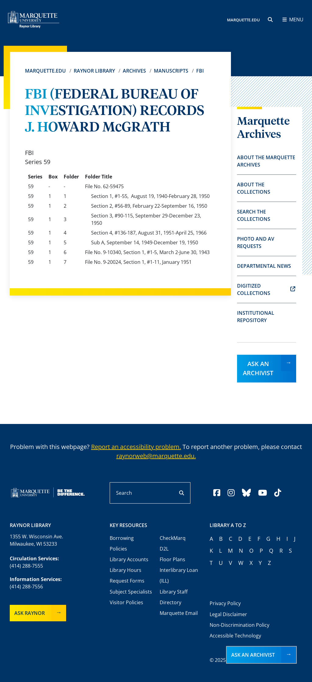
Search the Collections (253, 215)
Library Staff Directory (174, 597)
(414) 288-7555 (26, 565)
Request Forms (127, 580)
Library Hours (125, 570)
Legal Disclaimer (228, 614)
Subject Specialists (131, 591)
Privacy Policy (225, 603)
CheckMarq (173, 538)
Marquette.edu (45, 70)
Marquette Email (179, 613)
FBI (200, 70)
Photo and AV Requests (255, 242)
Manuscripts (171, 70)
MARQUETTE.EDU (243, 20)
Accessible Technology (235, 635)
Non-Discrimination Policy (239, 625)
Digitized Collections (266, 289)
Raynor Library (94, 70)
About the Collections (253, 188)
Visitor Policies (126, 602)
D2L (164, 548)
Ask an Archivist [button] (253, 654)
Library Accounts (129, 559)
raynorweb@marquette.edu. (156, 456)
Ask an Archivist (258, 368)
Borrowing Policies (122, 543)
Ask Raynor (29, 613)
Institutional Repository (255, 317)
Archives (134, 70)
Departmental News (264, 266)
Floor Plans (172, 559)
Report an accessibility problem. (136, 447)
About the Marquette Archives (266, 161)
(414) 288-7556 (26, 586)
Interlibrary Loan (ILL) (179, 575)
